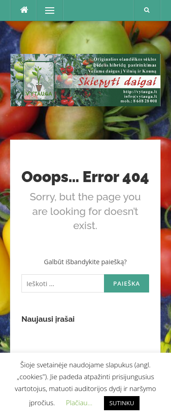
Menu (45, 10)
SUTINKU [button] (122, 403)
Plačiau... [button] (79, 402)
